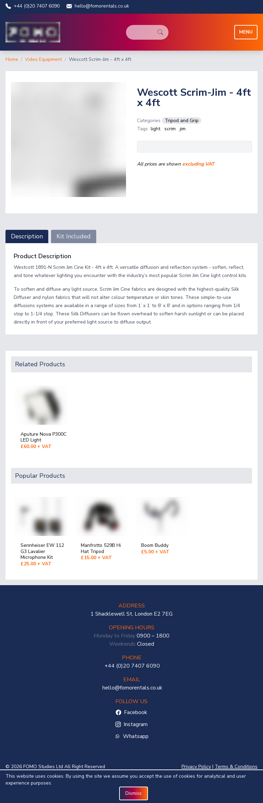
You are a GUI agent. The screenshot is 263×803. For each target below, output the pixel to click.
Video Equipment (43, 59)
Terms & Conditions (236, 766)
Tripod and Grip (182, 120)
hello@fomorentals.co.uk (97, 6)
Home (11, 59)
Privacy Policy (196, 766)
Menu (246, 32)
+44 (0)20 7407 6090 (32, 6)
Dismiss (133, 793)
